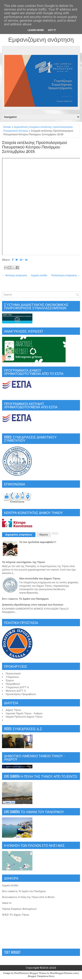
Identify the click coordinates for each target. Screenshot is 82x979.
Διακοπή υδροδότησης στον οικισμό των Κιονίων (32, 604)
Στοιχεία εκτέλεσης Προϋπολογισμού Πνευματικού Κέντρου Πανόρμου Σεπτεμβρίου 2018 (34, 147)
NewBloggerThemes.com (64, 973)
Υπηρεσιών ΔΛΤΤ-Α (17, 687)
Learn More (36, 30)
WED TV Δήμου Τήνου (15, 914)
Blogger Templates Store (41, 976)
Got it (52, 30)
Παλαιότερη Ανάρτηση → (65, 275)
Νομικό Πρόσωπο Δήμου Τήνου (24, 716)
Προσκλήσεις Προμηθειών (21, 694)
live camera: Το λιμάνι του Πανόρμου (25, 598)
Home (7, 126)
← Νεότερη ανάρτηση (14, 275)
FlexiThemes (21, 973)
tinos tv (7, 902)
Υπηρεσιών (12, 676)
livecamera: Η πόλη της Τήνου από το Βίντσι (28, 897)
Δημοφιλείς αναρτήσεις (18, 534)
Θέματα (43, 534)
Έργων (10, 680)
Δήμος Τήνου (13, 709)
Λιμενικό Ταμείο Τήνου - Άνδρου (24, 713)
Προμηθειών (13, 683)
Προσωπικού (13, 673)
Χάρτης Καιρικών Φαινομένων (19, 908)
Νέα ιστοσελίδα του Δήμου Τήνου (39, 578)
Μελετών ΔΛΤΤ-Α (16, 690)
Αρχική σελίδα (39, 275)
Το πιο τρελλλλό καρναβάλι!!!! (37, 542)
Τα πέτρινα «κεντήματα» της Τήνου (23, 562)
